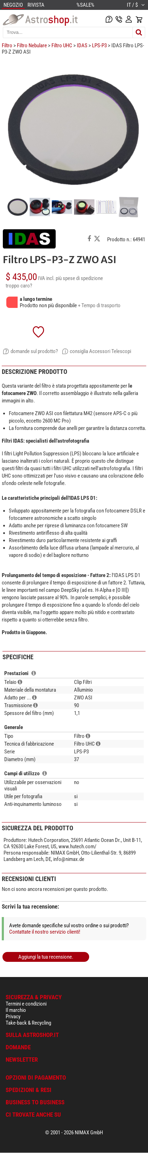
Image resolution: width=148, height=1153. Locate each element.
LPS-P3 (99, 45)
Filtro (7, 45)
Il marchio (16, 1010)
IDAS (82, 45)
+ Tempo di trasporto (99, 305)
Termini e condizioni (26, 1004)
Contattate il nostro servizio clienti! (44, 932)
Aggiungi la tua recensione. (45, 957)
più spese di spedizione (79, 278)
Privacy (13, 1016)
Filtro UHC (61, 45)
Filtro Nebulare (32, 45)
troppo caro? (19, 286)
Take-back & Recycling (28, 1023)
